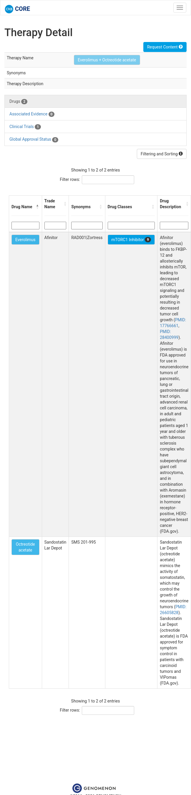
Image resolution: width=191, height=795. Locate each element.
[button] (37, 207)
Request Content (165, 47)
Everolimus (25, 239)
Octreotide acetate (25, 547)
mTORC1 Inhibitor (131, 239)
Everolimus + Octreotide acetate (107, 60)
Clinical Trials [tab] (25, 127)
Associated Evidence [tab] (31, 114)
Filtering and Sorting (162, 154)
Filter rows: (70, 179)
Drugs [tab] (18, 101)
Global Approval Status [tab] (33, 139)
